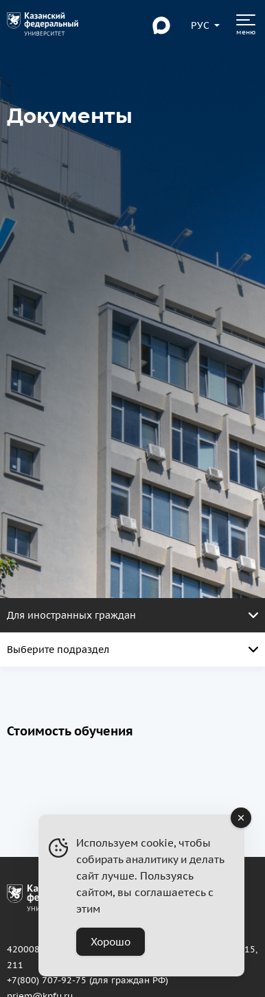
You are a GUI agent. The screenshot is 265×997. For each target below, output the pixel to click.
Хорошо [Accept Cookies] (110, 941)
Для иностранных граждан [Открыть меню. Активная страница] (132, 615)
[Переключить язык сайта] (200, 25)
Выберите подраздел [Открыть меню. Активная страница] (132, 649)
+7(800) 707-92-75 (47, 979)
